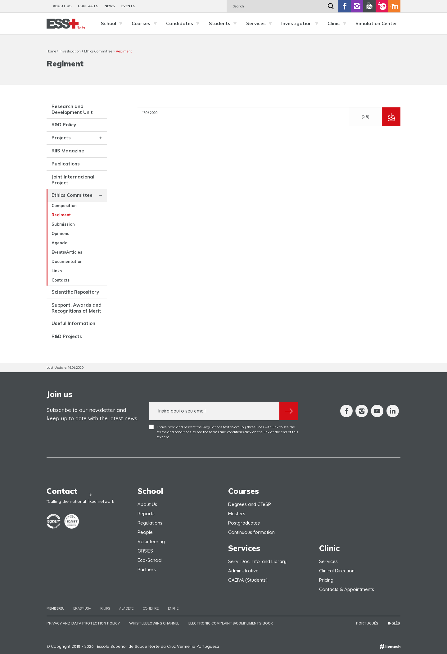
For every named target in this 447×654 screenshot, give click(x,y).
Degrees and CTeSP (249, 504)
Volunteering (151, 541)
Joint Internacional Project (73, 180)
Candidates (184, 23)
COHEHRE (151, 608)
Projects (61, 138)
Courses (146, 23)
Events (128, 6)
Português (368, 623)
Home (51, 51)
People (145, 532)
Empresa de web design (390, 646)
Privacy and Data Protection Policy (83, 623)
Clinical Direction (336, 571)
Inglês (394, 623)
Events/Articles (67, 252)
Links (57, 270)
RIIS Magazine (68, 151)
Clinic (338, 23)
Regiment (124, 51)
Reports (146, 513)
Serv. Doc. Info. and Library (257, 561)
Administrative (243, 571)
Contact (72, 491)
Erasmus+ (82, 608)
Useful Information (73, 323)
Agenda (60, 242)
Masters (236, 513)
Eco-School (150, 560)
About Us (62, 6)
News (110, 6)
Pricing (326, 580)
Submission (63, 224)
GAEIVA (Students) (248, 580)
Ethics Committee (98, 51)
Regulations (150, 523)
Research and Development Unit (72, 109)
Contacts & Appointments (346, 589)
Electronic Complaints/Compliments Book (230, 623)
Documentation (67, 261)
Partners (147, 569)
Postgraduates (244, 523)
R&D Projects (67, 336)
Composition (64, 205)
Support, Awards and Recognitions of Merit (77, 308)
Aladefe (126, 608)
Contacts (88, 6)
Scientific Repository (75, 292)
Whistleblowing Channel (154, 623)
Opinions (60, 233)
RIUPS (105, 608)
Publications (66, 164)
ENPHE (173, 608)
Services (260, 23)
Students (224, 23)
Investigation (301, 23)
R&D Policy (64, 125)
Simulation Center (376, 23)
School (113, 23)
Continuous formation (251, 532)
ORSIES (145, 551)
